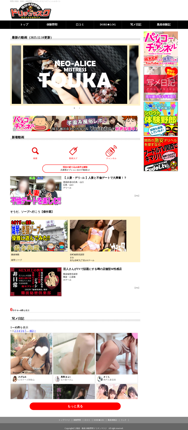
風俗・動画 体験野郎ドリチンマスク (91, 428)
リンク (123, 420)
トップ (24, 24)
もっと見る (75, 406)
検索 (35, 152)
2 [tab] (79, 108)
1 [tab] (74, 108)
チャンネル (111, 152)
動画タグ (73, 152)
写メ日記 (135, 24)
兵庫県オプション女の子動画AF (75, 168)
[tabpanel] (75, 74)
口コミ (80, 24)
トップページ (64, 420)
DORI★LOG (108, 24)
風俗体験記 (164, 24)
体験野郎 (52, 24)
